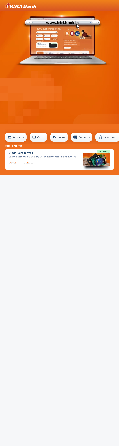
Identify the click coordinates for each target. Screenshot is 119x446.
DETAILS (28, 162)
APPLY (12, 162)
